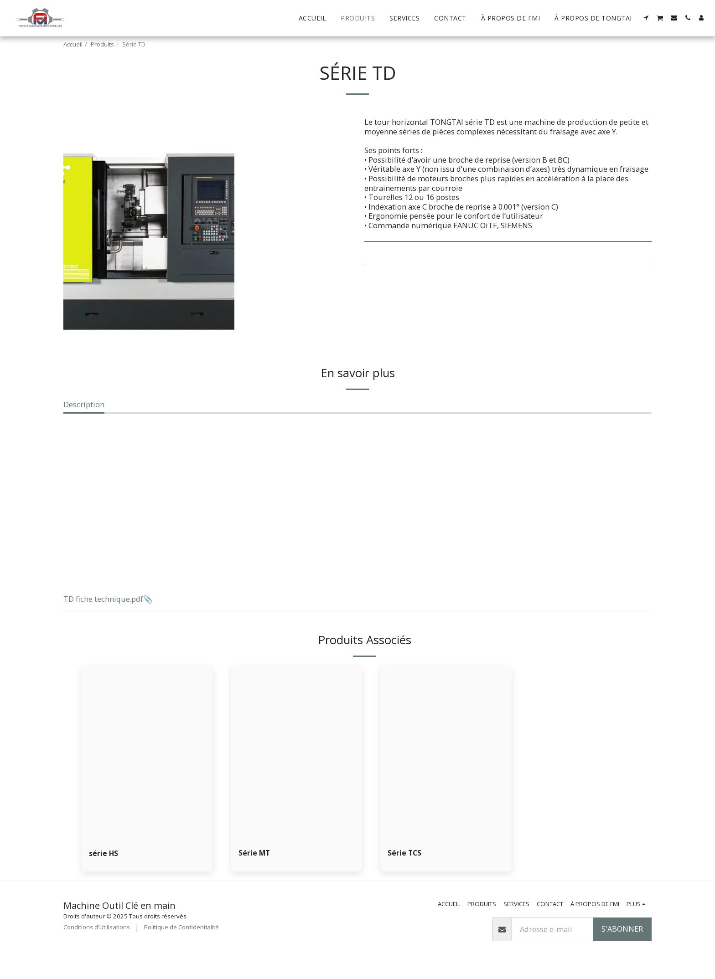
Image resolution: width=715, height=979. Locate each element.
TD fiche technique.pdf (103, 599)
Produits (102, 44)
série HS (104, 853)
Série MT (254, 853)
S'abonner (622, 929)
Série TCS (405, 853)
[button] (646, 18)
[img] (297, 753)
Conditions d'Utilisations (96, 928)
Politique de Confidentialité (181, 928)
